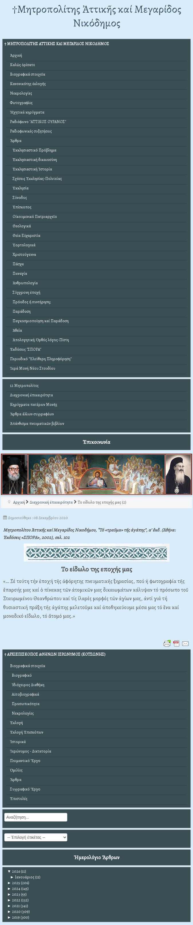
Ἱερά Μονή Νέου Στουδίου (32, 368)
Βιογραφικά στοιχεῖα (27, 74)
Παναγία (18, 273)
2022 (13, 900)
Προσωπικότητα (25, 704)
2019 (13, 917)
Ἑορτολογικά (23, 245)
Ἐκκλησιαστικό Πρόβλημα (33, 150)
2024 (13, 888)
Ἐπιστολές (18, 798)
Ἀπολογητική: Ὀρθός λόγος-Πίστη (39, 340)
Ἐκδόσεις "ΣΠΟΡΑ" (25, 349)
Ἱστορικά (18, 741)
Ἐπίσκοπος (20, 207)
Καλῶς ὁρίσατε (22, 65)
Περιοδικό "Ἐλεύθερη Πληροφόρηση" (41, 359)
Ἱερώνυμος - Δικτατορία (30, 751)
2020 (14, 911)
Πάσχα (17, 264)
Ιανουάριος (22, 877)
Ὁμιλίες (16, 770)
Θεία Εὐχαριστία (25, 235)
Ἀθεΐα (16, 330)
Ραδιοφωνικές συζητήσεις (31, 131)
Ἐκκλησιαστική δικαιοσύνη (33, 159)
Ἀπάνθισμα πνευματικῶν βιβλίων (37, 423)
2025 (13, 883)
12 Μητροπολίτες (24, 385)
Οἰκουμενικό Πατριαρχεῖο (33, 216)
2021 (13, 906)
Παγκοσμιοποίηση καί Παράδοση (39, 321)
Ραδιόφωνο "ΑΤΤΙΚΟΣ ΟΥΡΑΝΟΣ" (38, 121)
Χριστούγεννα (23, 254)
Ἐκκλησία (19, 188)
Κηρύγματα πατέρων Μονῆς (33, 404)
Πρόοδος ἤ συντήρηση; (30, 302)
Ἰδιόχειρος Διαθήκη (27, 685)
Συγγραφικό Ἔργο (25, 789)
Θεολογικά (20, 226)
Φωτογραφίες (21, 102)
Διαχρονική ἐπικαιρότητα (31, 395)
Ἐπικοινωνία (96, 442)
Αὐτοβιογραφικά (24, 694)
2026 (13, 871)
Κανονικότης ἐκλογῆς (28, 84)
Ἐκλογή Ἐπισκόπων (26, 732)
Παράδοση (20, 311)
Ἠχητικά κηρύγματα (27, 112)
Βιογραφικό (21, 675)
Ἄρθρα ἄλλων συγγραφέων (32, 414)
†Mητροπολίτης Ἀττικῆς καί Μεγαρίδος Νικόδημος (96, 16)
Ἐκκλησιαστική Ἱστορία (31, 169)
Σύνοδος (18, 197)
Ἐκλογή (16, 723)
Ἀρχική (16, 55)
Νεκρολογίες (21, 93)
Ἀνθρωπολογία (24, 283)
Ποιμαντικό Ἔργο (25, 760)
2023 (13, 894)
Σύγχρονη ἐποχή (25, 292)
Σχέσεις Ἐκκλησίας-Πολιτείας (36, 178)
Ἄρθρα (15, 140)
